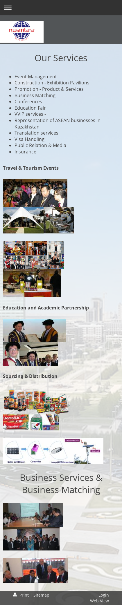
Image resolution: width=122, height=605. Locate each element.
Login (103, 595)
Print (21, 595)
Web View (99, 601)
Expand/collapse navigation (61, 7)
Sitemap (41, 595)
